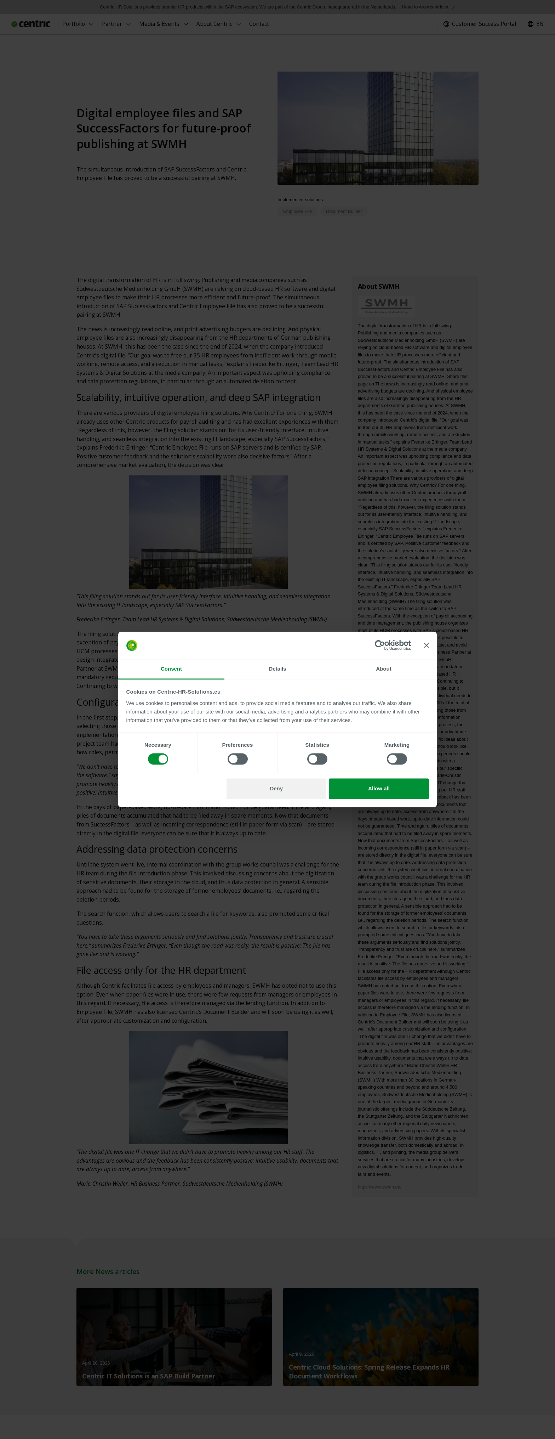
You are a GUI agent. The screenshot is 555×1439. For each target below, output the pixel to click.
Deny (276, 788)
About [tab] (383, 669)
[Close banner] (426, 645)
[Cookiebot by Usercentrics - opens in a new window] (380, 645)
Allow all (379, 788)
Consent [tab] (171, 669)
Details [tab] (277, 669)
